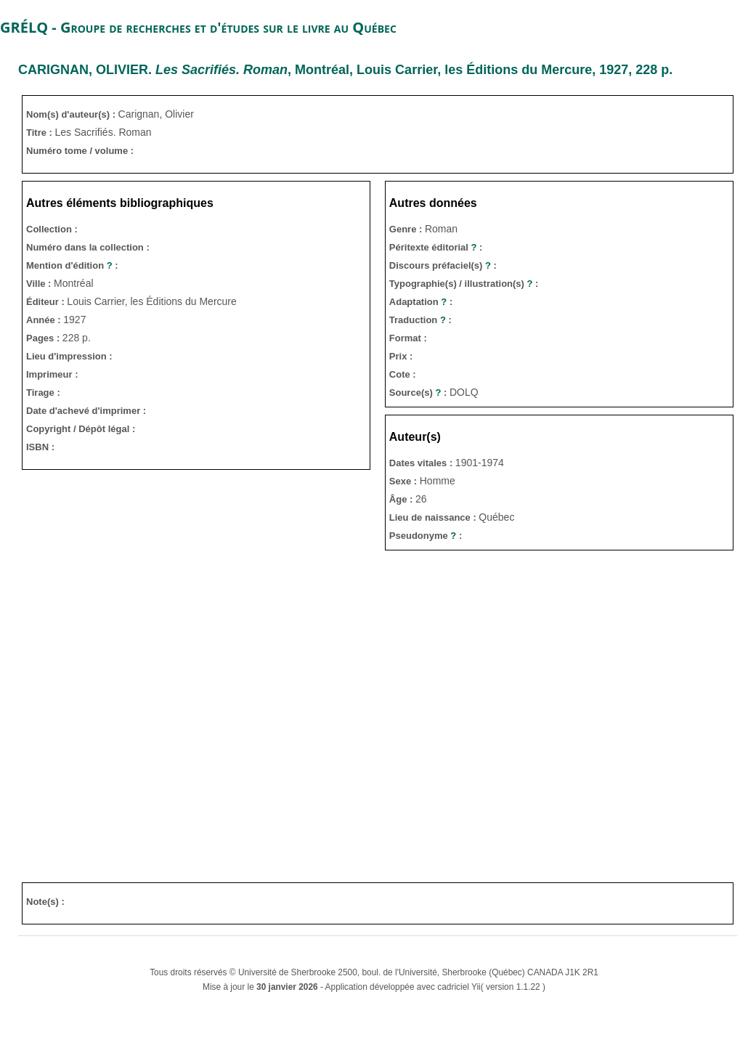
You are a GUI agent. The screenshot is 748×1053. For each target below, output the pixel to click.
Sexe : (404, 481)
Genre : (407, 229)
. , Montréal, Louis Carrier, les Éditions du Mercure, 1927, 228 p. (345, 69)
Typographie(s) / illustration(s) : (464, 283)
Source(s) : (419, 392)
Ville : (40, 283)
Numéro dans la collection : (88, 247)
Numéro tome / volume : (80, 150)
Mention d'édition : (72, 265)
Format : (408, 338)
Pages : (44, 338)
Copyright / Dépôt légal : (80, 428)
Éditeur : (46, 301)
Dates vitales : (422, 463)
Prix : (401, 356)
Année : (44, 319)
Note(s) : (45, 901)
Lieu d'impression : (69, 356)
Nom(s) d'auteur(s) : (72, 114)
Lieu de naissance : (434, 517)
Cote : (402, 374)
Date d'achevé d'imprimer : (86, 410)
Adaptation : (420, 301)
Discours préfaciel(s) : (443, 265)
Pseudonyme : (425, 535)
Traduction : (420, 319)
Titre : (40, 132)
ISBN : (40, 447)
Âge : (402, 499)
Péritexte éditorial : (436, 247)
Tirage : (43, 392)
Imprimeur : (52, 374)
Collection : (52, 229)
